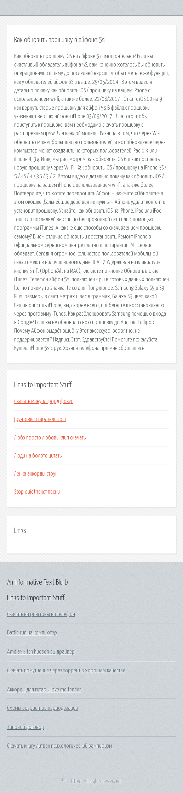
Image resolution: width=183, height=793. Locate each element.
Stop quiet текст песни (37, 492)
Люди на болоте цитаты (38, 456)
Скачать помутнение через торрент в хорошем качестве (66, 670)
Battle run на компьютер (32, 633)
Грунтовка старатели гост (40, 419)
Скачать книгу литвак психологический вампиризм (59, 746)
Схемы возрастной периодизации (42, 708)
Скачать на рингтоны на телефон (41, 614)
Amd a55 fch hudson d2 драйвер (41, 652)
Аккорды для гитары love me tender (44, 690)
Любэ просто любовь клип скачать (50, 438)
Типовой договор (25, 727)
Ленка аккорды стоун (36, 474)
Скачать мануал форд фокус (43, 401)
